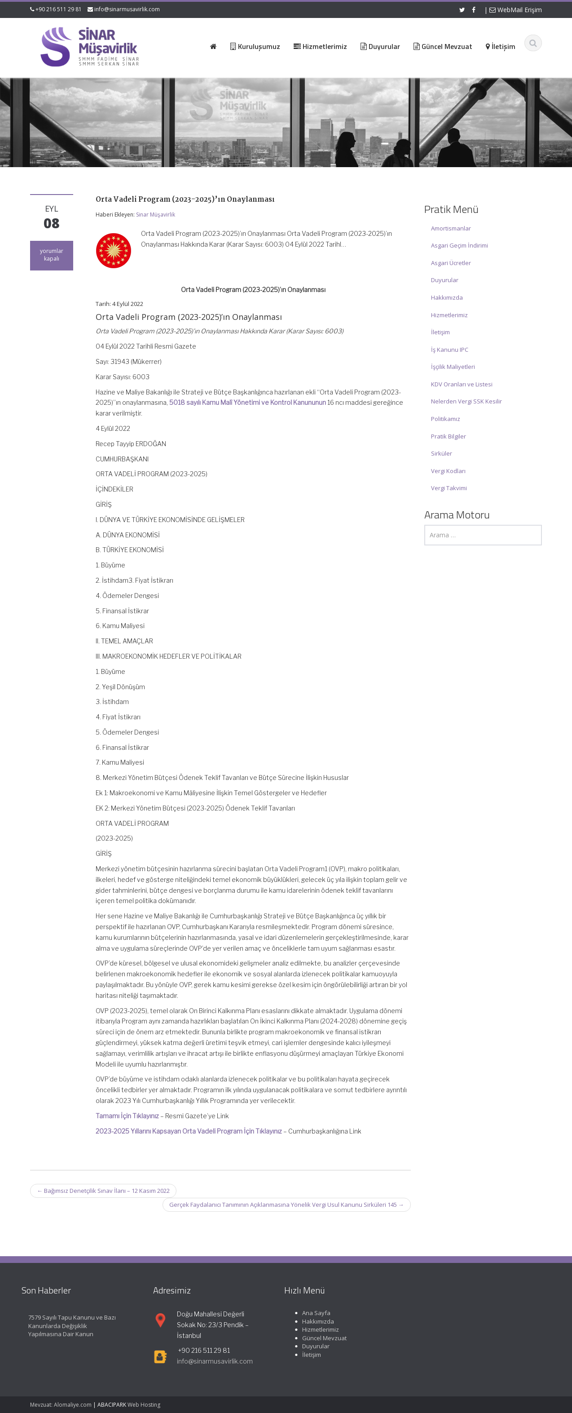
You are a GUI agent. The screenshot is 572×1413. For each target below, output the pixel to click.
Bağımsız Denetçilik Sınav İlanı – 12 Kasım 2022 (103, 1191)
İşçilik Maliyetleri (453, 367)
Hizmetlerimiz (449, 315)
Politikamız (445, 419)
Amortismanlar (451, 228)
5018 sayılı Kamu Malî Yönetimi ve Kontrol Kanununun (247, 402)
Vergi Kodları (448, 471)
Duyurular (444, 280)
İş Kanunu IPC (449, 349)
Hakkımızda (447, 297)
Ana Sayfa (309, 1313)
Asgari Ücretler (451, 263)
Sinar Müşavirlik (155, 214)
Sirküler (441, 453)
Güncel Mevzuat (317, 1338)
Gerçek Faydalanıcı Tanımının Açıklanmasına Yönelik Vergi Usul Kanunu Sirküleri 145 (286, 1204)
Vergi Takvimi (449, 488)
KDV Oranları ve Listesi (462, 384)
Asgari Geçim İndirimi (459, 245)
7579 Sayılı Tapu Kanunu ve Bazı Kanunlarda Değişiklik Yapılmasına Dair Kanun (65, 1325)
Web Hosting (144, 1405)
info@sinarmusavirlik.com (127, 9)
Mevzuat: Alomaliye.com (61, 1405)
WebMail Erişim (515, 9)
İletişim (440, 332)
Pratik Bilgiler (448, 436)
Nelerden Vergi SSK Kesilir (466, 401)
